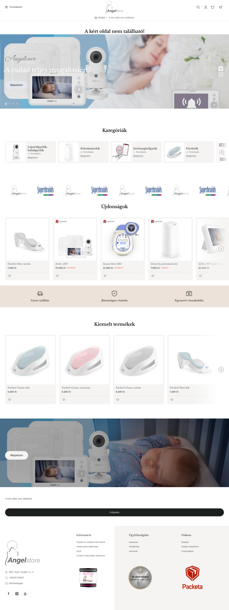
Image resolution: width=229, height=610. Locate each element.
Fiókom (186, 535)
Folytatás (114, 512)
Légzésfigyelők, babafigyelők (37, 148)
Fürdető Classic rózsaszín (76, 387)
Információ (83, 535)
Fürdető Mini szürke (19, 263)
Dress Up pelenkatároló (164, 263)
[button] (221, 68)
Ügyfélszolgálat (139, 535)
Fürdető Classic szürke (128, 387)
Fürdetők (192, 148)
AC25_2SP (61, 263)
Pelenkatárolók (90, 148)
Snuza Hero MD (112, 263)
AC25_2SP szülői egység (212, 263)
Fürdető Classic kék (19, 387)
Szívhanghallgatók (145, 148)
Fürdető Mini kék (180, 387)
